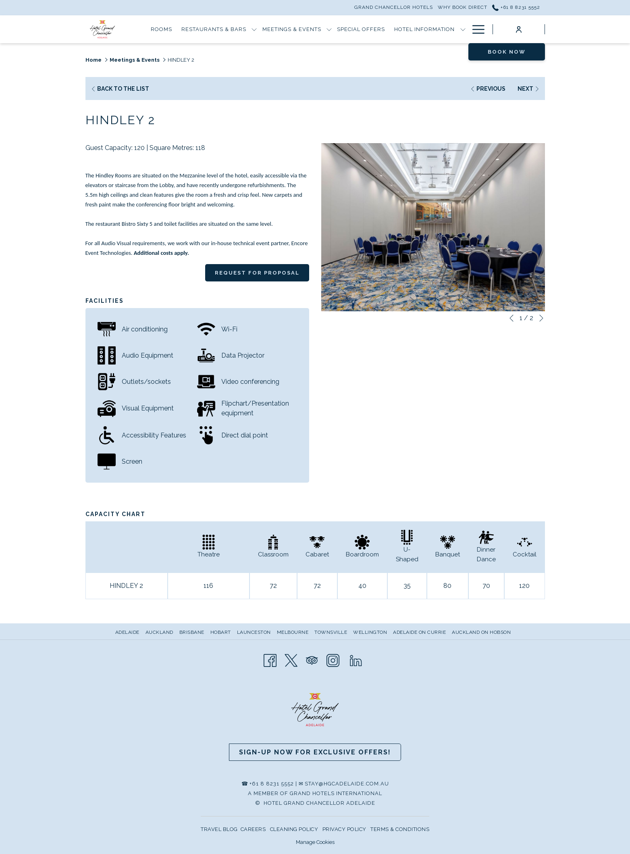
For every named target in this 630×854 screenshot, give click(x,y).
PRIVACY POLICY (344, 829)
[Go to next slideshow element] (541, 318)
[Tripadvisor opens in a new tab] (312, 660)
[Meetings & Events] (292, 29)
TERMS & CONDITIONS (399, 829)
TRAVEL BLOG (219, 829)
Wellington (370, 632)
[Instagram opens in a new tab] (332, 660)
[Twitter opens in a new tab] (291, 660)
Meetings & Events (135, 60)
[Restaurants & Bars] (214, 29)
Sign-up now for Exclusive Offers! (315, 752)
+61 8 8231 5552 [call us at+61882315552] (516, 7)
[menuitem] (128, 632)
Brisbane (191, 632)
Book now (507, 52)
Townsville (330, 632)
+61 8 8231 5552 (272, 784)
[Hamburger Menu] (475, 29)
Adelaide (127, 632)
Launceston (254, 632)
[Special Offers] (361, 29)
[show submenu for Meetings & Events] (329, 29)
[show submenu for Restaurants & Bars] (254, 29)
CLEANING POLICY (294, 829)
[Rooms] (161, 29)
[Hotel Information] (425, 29)
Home (93, 60)
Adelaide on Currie (419, 632)
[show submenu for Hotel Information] (463, 29)
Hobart (220, 632)
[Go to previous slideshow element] (511, 318)
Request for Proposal (257, 273)
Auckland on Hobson (481, 632)
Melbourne (293, 632)
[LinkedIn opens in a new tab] (355, 660)
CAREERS (253, 829)
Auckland (159, 632)
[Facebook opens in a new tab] (270, 660)
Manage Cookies (315, 842)
